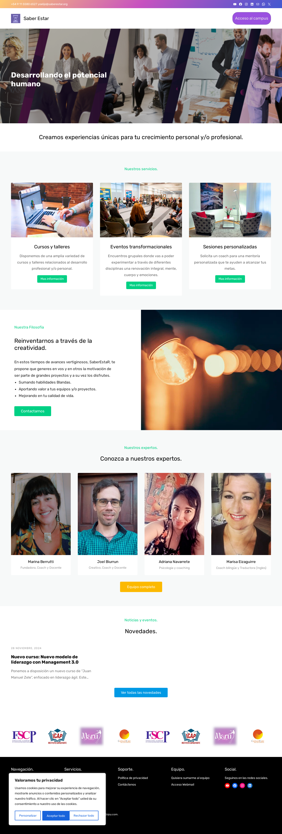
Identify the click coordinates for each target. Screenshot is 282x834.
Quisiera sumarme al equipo (190, 778)
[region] (57, 799)
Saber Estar (36, 18)
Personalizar (27, 815)
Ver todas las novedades (141, 692)
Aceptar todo (86, 815)
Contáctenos (127, 784)
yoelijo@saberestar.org (53, 4)
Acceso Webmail (182, 784)
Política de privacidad (133, 778)
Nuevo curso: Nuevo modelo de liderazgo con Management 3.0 (45, 659)
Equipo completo (141, 587)
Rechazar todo (56, 815)
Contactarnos (33, 411)
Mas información (52, 279)
